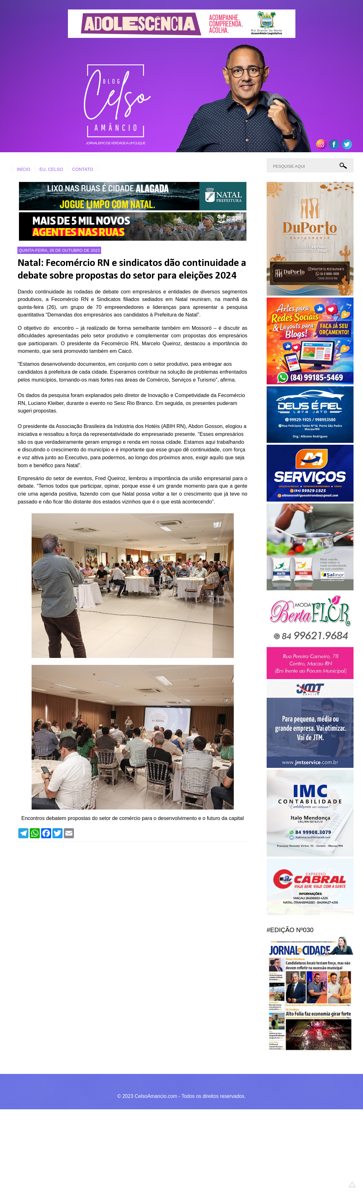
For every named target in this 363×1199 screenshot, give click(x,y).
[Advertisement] (177, 1153)
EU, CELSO (51, 169)
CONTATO (82, 169)
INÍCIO (23, 169)
